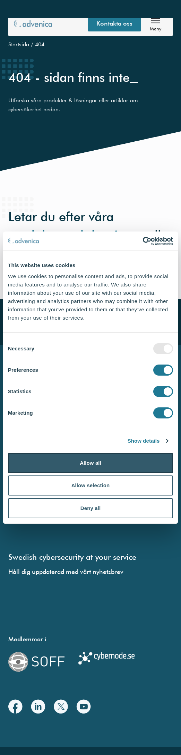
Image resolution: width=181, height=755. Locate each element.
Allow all (90, 463)
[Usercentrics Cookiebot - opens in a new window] (142, 241)
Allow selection (90, 485)
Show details (144, 441)
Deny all (90, 508)
